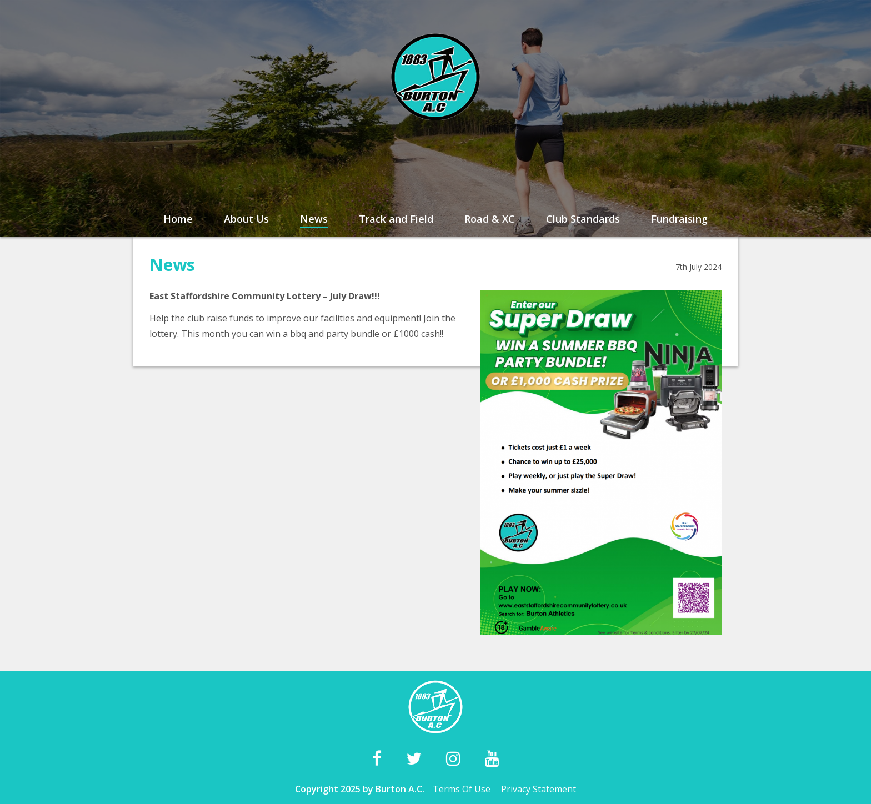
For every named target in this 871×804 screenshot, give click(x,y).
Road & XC (489, 218)
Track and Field (396, 218)
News (314, 218)
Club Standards (583, 218)
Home (178, 218)
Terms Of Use (461, 789)
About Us (246, 218)
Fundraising (679, 218)
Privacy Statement (538, 789)
